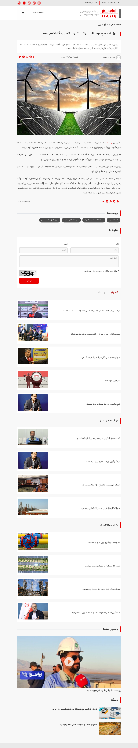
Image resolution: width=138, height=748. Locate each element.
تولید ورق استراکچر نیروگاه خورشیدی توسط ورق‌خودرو (74, 709)
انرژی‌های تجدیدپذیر (49, 220)
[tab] (114, 293)
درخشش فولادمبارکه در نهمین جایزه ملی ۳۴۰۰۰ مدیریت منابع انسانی (90, 311)
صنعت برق (113, 220)
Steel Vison (38, 13)
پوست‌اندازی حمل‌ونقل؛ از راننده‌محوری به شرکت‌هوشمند (95, 334)
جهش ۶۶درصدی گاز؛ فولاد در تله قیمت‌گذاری (100, 357)
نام (117, 244)
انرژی (106, 25)
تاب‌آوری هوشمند (112, 381)
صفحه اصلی (115, 25)
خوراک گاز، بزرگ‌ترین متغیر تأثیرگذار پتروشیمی (100, 508)
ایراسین (99, 13)
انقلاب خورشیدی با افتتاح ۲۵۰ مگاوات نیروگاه (101, 485)
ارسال (29, 281)
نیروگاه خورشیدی (71, 220)
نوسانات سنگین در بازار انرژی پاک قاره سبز (102, 566)
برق (99, 25)
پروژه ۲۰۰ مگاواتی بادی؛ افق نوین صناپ (104, 690)
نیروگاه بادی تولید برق (93, 220)
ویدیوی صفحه (110, 629)
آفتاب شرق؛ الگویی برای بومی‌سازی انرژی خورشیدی (98, 438)
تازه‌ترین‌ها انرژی (109, 525)
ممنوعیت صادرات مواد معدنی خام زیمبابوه (78, 725)
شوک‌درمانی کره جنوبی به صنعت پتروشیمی (101, 589)
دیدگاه (114, 700)
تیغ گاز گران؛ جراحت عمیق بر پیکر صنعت (103, 404)
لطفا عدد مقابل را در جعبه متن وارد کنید (101, 271)
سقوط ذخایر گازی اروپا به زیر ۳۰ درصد (104, 543)
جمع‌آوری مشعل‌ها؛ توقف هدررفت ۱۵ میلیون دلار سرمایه (96, 613)
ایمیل (65, 244)
